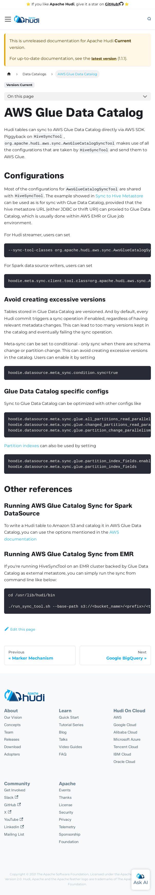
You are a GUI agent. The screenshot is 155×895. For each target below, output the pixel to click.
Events (64, 790)
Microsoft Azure (126, 739)
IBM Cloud (122, 754)
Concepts (12, 725)
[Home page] (9, 74)
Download (12, 747)
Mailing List (14, 834)
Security (66, 812)
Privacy (65, 819)
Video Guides (70, 747)
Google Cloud (124, 725)
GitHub (12, 805)
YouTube (13, 819)
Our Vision (13, 717)
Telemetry (67, 827)
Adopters (12, 754)
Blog (63, 732)
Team (8, 732)
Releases (11, 739)
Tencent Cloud (125, 747)
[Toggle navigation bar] (8, 19)
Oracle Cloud (124, 761)
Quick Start (69, 717)
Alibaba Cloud (125, 732)
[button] (149, 19)
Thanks (65, 797)
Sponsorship (69, 834)
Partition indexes (21, 445)
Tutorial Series (71, 725)
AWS (117, 717)
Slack (11, 797)
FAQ (63, 754)
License (65, 805)
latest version (104, 58)
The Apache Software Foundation (63, 874)
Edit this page (19, 629)
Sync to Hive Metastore (119, 195)
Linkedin (14, 827)
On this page (20, 96)
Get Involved (14, 790)
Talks (63, 739)
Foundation (69, 841)
